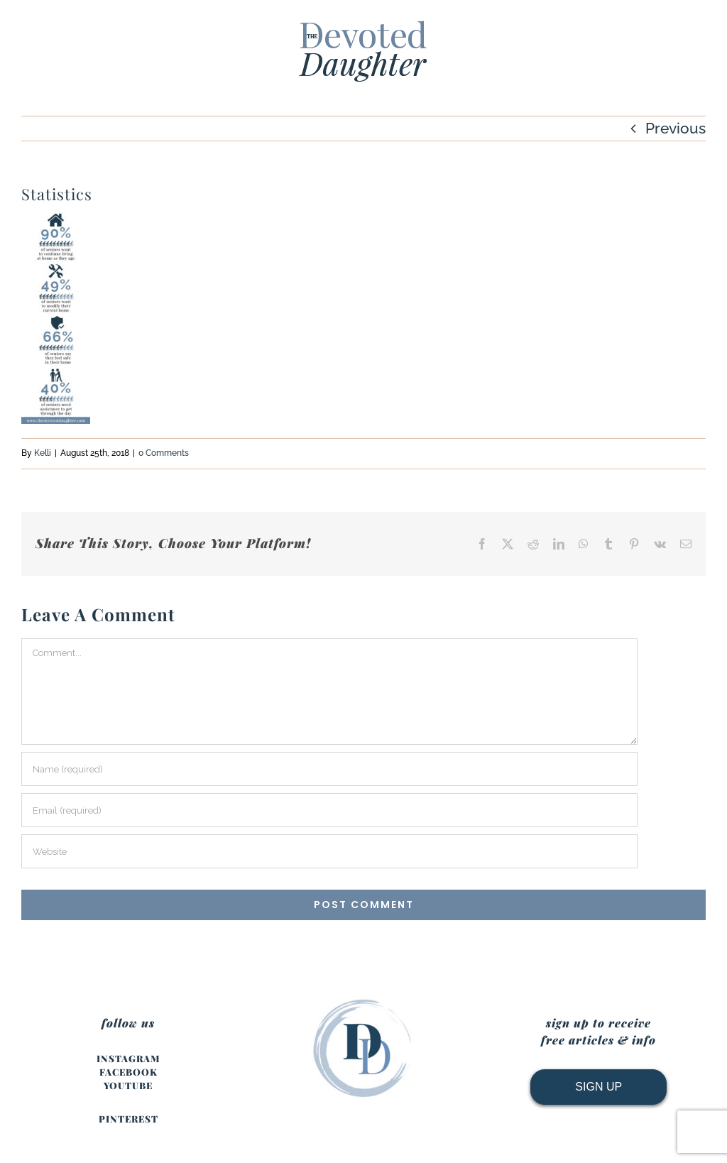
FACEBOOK (128, 1072)
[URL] (329, 851)
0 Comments (163, 453)
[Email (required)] (329, 810)
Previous (675, 128)
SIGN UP (598, 1087)
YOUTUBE (128, 1085)
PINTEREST (128, 1119)
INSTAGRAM (128, 1058)
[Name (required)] (329, 769)
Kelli (42, 453)
